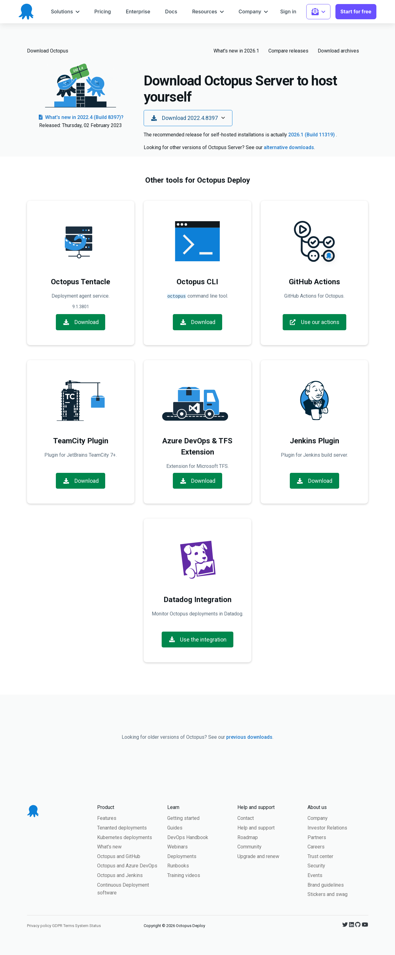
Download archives (338, 51)
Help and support (256, 827)
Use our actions (314, 321)
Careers (316, 846)
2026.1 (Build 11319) (312, 135)
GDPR (57, 925)
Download (81, 321)
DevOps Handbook (187, 837)
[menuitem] (65, 11)
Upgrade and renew (258, 856)
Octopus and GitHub (118, 856)
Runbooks (178, 865)
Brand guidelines (325, 884)
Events (314, 875)
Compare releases (288, 51)
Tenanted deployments (122, 827)
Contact (245, 817)
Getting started (183, 817)
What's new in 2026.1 (236, 51)
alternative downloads (289, 147)
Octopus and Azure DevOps (127, 865)
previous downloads (249, 736)
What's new (109, 846)
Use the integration (197, 639)
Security (316, 865)
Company (317, 817)
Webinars (177, 846)
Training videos (183, 875)
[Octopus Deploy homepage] (26, 12)
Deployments (181, 856)
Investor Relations (327, 827)
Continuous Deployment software (123, 888)
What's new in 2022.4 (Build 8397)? (80, 117)
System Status (88, 925)
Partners (316, 837)
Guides (174, 827)
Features (106, 817)
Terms (68, 925)
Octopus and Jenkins (120, 875)
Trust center (320, 856)
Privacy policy (39, 925)
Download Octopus (47, 51)
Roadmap (247, 837)
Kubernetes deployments (124, 837)
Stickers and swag (327, 894)
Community (249, 846)
